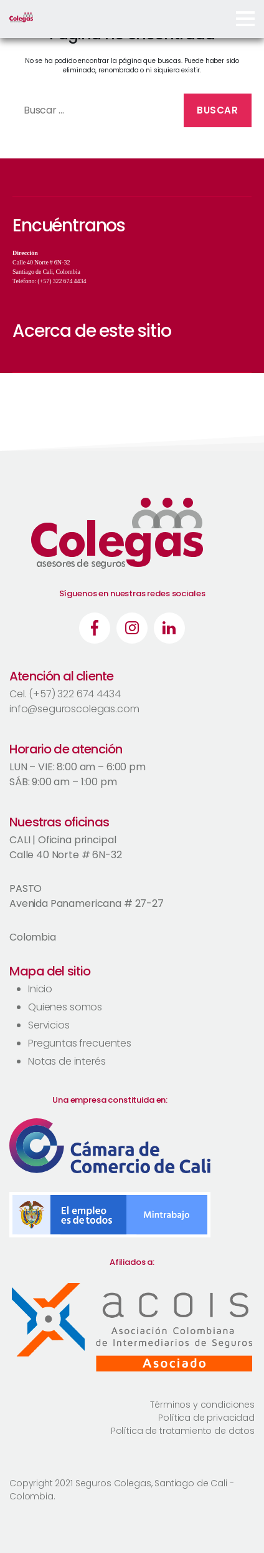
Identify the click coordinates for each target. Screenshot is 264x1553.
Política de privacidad (206, 1417)
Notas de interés (67, 1061)
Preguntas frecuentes (79, 1043)
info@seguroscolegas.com (74, 709)
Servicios (49, 1025)
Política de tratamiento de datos (183, 1431)
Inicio (40, 989)
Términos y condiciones (202, 1404)
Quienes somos (65, 1007)
